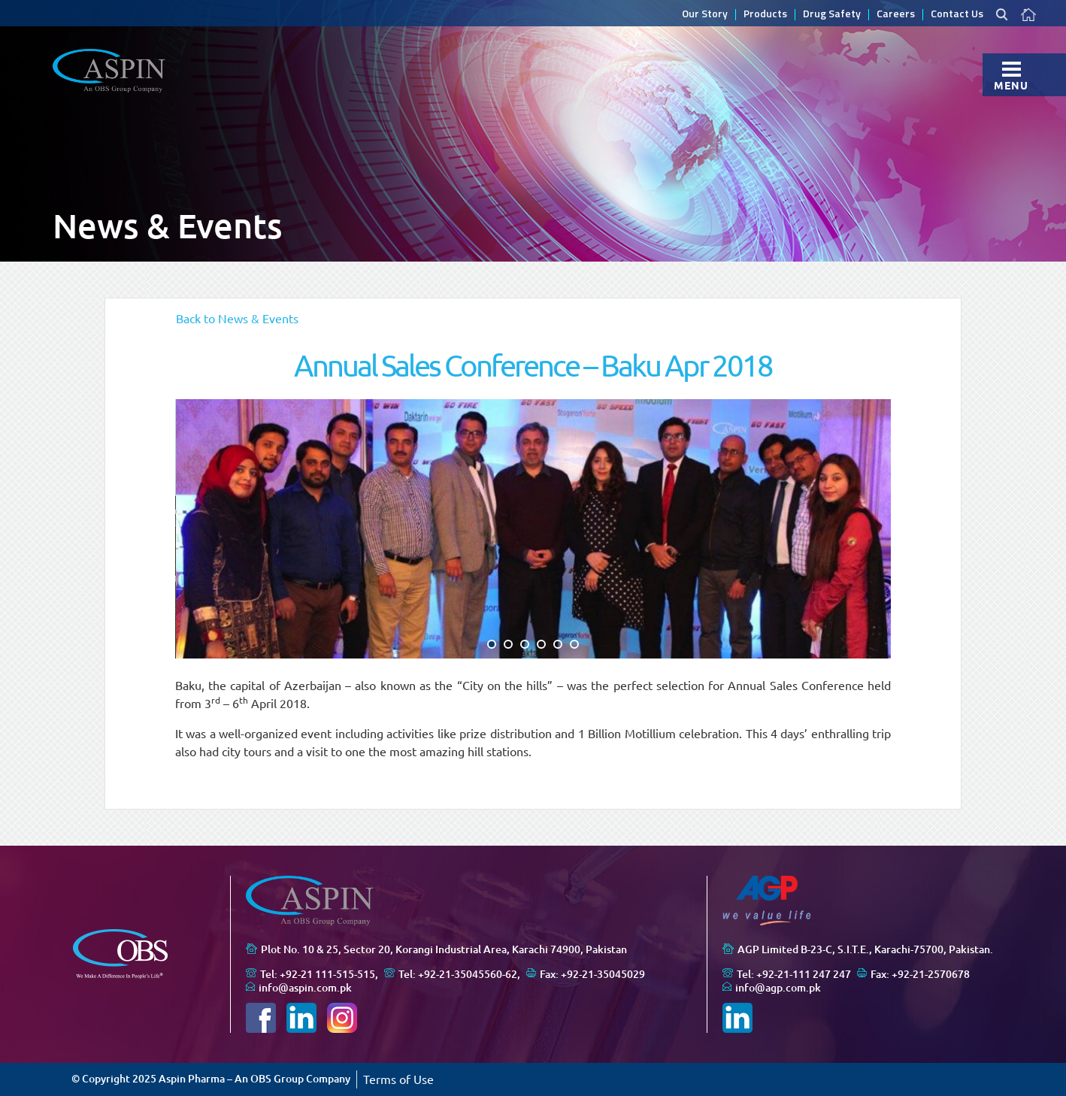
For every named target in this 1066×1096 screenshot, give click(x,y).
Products (765, 14)
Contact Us (957, 14)
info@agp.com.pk (778, 988)
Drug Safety (832, 14)
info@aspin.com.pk (305, 988)
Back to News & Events (237, 318)
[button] (491, 644)
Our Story (705, 14)
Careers (896, 14)
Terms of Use (398, 1079)
